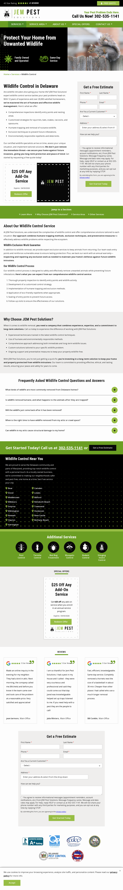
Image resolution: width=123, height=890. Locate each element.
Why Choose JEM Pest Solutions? (52, 214)
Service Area (79, 214)
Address (83, 123)
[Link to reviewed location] (20, 666)
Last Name (103, 93)
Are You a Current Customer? (93, 111)
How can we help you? (89, 134)
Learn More (26, 214)
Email (101, 102)
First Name (84, 93)
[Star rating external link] (33, 3)
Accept (12, 882)
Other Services (97, 214)
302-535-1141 (71, 448)
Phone (83, 102)
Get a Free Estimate (102, 447)
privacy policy (85, 177)
